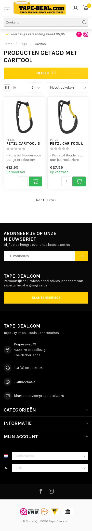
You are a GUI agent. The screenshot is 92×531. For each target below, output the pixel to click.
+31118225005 (24, 382)
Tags (23, 44)
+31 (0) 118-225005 (28, 368)
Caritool (41, 44)
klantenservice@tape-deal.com (39, 396)
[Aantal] (23, 181)
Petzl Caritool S (23, 143)
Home (8, 44)
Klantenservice (46, 297)
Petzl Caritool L (66, 143)
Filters (46, 73)
